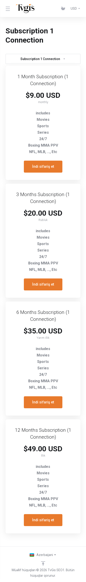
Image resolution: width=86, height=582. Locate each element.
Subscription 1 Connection (43, 59)
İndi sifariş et (43, 166)
